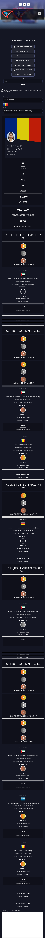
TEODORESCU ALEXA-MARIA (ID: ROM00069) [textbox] (18, 111)
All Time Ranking (23, 70)
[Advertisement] (22, 925)
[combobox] (23, 100)
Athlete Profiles (23, 47)
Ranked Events (23, 65)
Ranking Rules (23, 74)
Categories (23, 51)
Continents (22, 60)
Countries (23, 56)
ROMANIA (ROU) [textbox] (9, 99)
